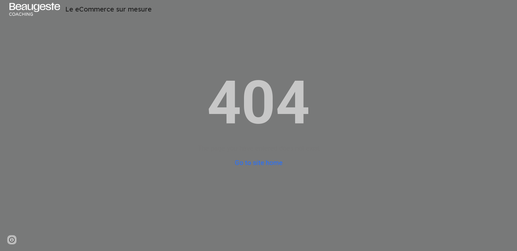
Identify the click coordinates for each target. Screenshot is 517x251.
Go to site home (259, 163)
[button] (11, 239)
